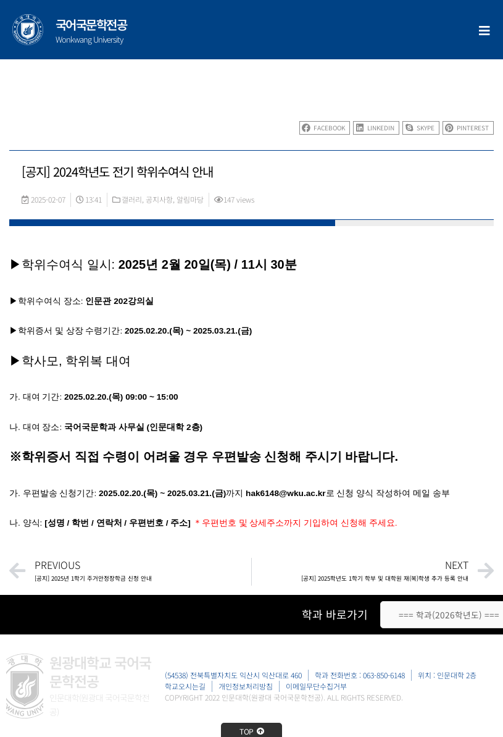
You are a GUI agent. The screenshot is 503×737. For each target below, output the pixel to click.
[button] (324, 128)
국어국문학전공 (91, 24)
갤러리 (132, 199)
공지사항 (159, 199)
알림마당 (190, 199)
